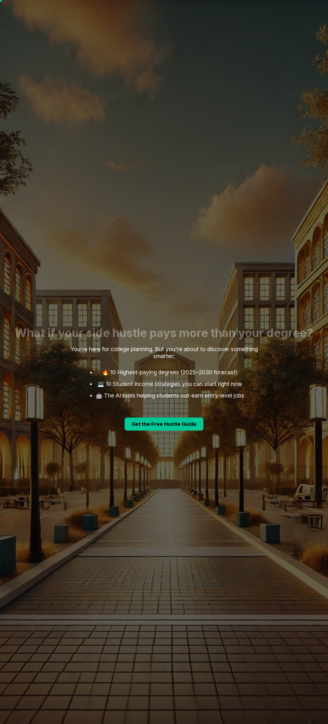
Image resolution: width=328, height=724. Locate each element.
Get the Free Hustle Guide (164, 424)
